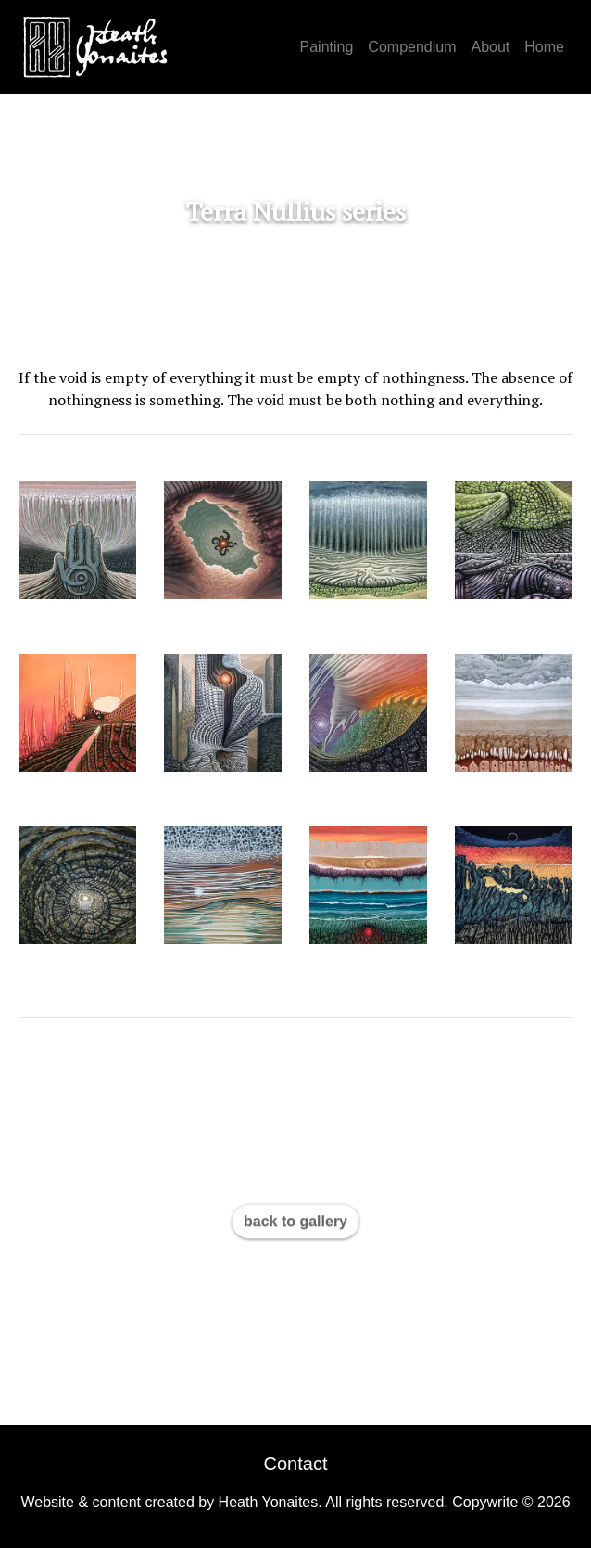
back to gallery (295, 1221)
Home (544, 47)
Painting (327, 47)
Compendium (412, 47)
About (491, 47)
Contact (296, 1463)
